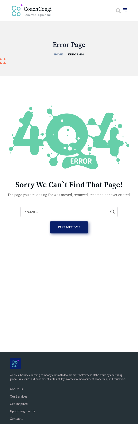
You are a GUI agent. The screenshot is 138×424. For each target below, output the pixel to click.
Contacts (16, 418)
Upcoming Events (22, 411)
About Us (16, 389)
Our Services (18, 396)
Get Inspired (19, 404)
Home (58, 54)
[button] (118, 10)
